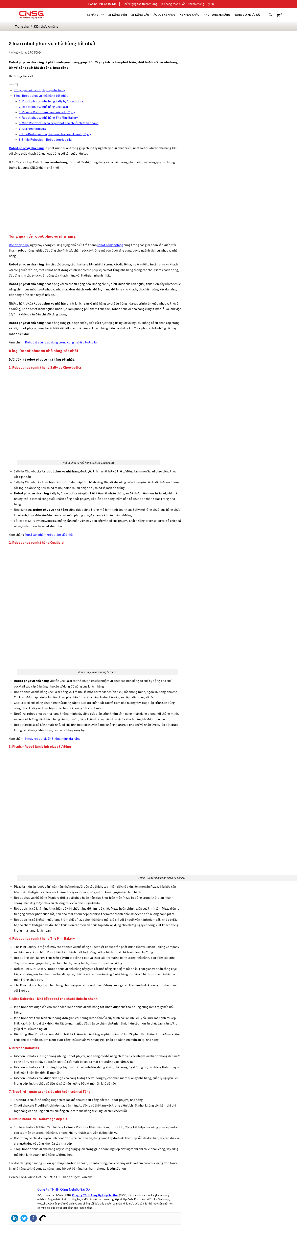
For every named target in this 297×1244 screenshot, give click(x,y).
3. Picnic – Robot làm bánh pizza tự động (47, 112)
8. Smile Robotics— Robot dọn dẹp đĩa (45, 139)
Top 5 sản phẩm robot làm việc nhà (48, 535)
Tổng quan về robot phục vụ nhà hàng (39, 90)
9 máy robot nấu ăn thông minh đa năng (53, 738)
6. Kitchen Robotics (32, 129)
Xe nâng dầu (140, 15)
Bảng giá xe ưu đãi (247, 15)
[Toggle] (16, 84)
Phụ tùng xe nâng (217, 15)
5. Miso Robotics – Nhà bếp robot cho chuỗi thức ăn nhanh (58, 123)
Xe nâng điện (117, 15)
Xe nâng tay (95, 15)
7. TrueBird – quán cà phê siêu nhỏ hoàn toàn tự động (55, 134)
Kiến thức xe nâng (46, 26)
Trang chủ (22, 26)
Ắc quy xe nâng (164, 15)
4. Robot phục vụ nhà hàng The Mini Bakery (48, 117)
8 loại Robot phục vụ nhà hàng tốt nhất (41, 96)
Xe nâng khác (189, 15)
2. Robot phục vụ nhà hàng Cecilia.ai (43, 107)
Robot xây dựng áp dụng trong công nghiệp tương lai (61, 342)
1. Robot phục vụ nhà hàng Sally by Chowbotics (51, 101)
